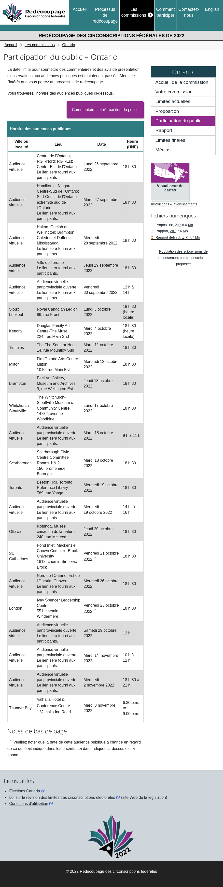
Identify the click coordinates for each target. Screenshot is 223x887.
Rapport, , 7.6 (171, 231)
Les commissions (133, 12)
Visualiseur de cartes (170, 188)
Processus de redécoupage (105, 15)
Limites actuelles (172, 101)
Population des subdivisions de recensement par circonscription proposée (183, 257)
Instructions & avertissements (174, 204)
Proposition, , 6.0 (173, 225)
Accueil (80, 9)
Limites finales (170, 140)
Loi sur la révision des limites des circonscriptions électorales (62, 797)
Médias (163, 149)
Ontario (68, 45)
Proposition (167, 111)
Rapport (163, 130)
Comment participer (165, 12)
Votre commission (174, 91)
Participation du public (178, 120)
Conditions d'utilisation (28, 803)
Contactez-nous (188, 12)
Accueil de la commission (181, 82)
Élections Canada (24, 791)
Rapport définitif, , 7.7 (177, 237)
